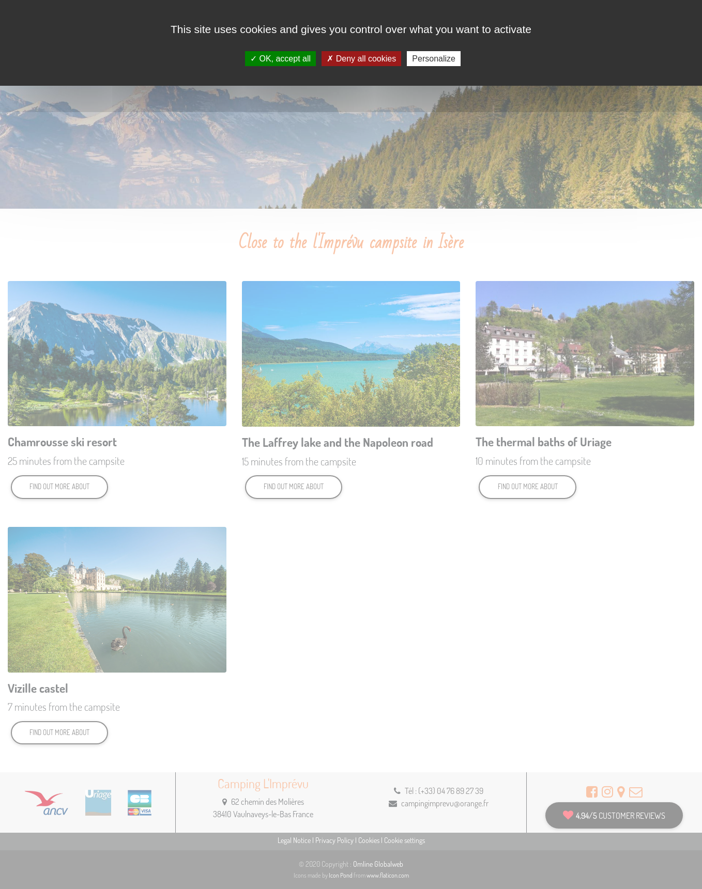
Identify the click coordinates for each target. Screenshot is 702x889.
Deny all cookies (361, 58)
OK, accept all (280, 58)
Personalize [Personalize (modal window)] (433, 58)
